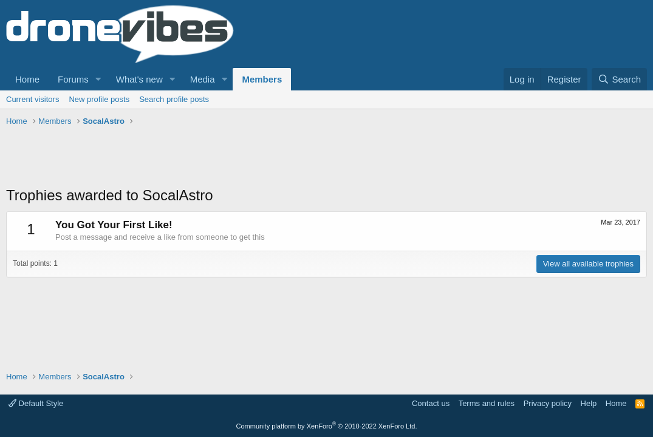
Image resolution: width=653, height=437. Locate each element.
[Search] (619, 79)
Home (27, 79)
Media (202, 79)
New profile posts (99, 99)
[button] (98, 79)
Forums (73, 79)
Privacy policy (548, 403)
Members (262, 79)
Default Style (36, 403)
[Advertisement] (227, 157)
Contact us (431, 403)
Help (589, 403)
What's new (139, 79)
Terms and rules (487, 403)
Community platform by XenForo (326, 426)
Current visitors (32, 99)
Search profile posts (174, 99)
